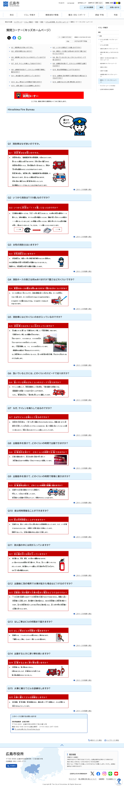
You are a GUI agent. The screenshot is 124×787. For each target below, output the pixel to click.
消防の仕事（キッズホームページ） (109, 48)
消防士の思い (104, 67)
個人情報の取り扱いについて (87, 779)
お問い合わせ (114, 7)
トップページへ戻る (113, 740)
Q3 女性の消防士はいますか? (21, 51)
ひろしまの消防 (104, 45)
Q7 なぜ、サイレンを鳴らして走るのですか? (26, 63)
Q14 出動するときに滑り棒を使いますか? (67, 82)
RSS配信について (112, 779)
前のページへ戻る (96, 740)
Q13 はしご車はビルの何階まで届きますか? (26, 82)
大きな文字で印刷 (80, 41)
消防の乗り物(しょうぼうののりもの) (109, 53)
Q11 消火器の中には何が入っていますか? (25, 75)
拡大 (100, 3)
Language (70, 3)
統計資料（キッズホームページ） (108, 63)
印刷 (68, 41)
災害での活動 (104, 70)
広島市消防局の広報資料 (107, 89)
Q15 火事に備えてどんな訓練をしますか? (25, 85)
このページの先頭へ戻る (84, 189)
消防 (36, 22)
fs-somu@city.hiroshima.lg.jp (27, 729)
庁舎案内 (13, 765)
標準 (96, 3)
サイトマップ (72, 779)
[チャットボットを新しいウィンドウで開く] (118, 785)
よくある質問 (88, 7)
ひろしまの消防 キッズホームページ (57, 22)
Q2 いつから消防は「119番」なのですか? (67, 47)
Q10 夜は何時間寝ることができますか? (66, 69)
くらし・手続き (28, 22)
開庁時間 (72, 754)
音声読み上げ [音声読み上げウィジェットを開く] (82, 3)
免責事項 (101, 779)
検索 (101, 7)
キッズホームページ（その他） (107, 85)
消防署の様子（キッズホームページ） (108, 75)
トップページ (18, 22)
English (61, 3)
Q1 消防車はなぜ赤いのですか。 (22, 47)
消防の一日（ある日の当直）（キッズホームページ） (109, 58)
